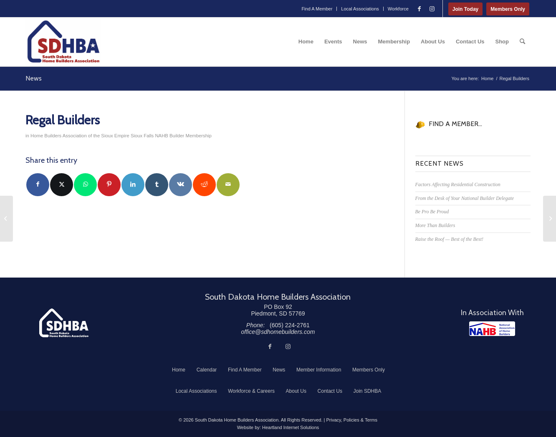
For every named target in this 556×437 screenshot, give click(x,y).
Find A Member (316, 8)
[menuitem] (317, 9)
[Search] (522, 42)
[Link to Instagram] (432, 9)
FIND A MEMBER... (455, 124)
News (33, 78)
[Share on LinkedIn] (132, 184)
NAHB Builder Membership (183, 135)
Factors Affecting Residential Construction (457, 184)
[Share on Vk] (180, 184)
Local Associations (360, 8)
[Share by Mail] (228, 184)
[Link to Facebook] (419, 9)
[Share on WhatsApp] (85, 184)
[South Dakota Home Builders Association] (63, 42)
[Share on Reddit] (204, 184)
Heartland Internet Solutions (290, 427)
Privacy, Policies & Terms (351, 419)
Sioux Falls (142, 135)
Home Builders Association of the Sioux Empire (79, 135)
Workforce (398, 8)
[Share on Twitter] (61, 184)
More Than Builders (435, 225)
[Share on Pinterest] (109, 184)
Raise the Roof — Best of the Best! (449, 239)
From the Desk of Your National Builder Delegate (464, 198)
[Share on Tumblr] (156, 184)
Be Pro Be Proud (432, 212)
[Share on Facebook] (37, 184)
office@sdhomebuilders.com (278, 331)
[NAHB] (492, 328)
